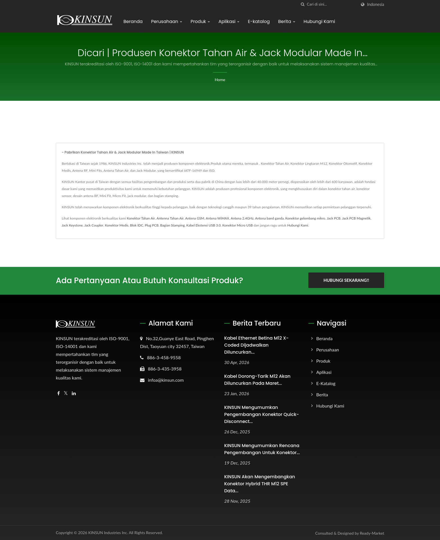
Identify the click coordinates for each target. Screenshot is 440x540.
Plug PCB (152, 225)
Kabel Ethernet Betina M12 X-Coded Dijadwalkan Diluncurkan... (256, 345)
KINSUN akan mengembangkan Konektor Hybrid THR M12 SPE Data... (259, 483)
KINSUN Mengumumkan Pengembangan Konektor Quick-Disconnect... (261, 414)
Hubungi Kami (319, 21)
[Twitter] (66, 393)
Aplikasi (228, 21)
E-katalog (259, 21)
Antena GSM (194, 218)
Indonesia (375, 4)
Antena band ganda (269, 218)
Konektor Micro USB (237, 225)
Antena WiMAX (217, 218)
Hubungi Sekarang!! (346, 280)
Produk (200, 21)
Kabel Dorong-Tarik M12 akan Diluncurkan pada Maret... (257, 379)
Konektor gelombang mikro (305, 218)
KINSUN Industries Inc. (108, 532)
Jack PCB (334, 218)
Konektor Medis (117, 225)
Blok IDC (136, 225)
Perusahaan (166, 21)
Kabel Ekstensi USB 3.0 (203, 225)
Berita (286, 21)
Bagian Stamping (172, 225)
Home (220, 79)
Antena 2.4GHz (242, 218)
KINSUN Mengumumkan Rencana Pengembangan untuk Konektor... (262, 449)
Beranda (133, 21)
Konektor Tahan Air (141, 218)
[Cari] (302, 4)
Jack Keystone (72, 225)
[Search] (332, 4)
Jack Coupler (93, 225)
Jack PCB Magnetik (356, 218)
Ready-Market (372, 532)
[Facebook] (58, 393)
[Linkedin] (74, 393)
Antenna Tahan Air (170, 218)
